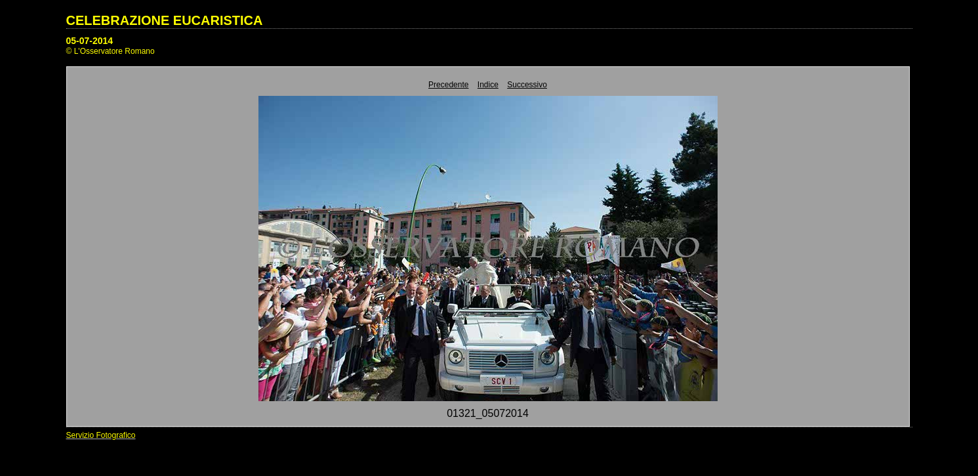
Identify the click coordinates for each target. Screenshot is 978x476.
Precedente (448, 84)
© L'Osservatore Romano (110, 51)
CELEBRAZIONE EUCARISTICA (164, 20)
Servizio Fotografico (101, 435)
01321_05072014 (488, 413)
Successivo (527, 84)
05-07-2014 (89, 40)
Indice (488, 84)
